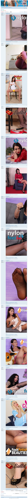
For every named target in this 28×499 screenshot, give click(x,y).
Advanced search (25, 2)
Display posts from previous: (10, 490)
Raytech (5, 10)
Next (26, 490)
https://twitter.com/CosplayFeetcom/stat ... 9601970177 (11, 302)
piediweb (2, 43)
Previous (2, 490)
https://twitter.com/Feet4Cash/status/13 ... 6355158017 (11, 225)
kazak (3, 10)
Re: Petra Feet (8, 13)
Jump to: (13, 493)
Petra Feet (2, 9)
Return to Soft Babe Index (3, 493)
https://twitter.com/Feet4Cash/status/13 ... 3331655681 (11, 257)
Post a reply (2, 11)
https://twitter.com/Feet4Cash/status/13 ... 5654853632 (11, 334)
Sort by (16, 490)
